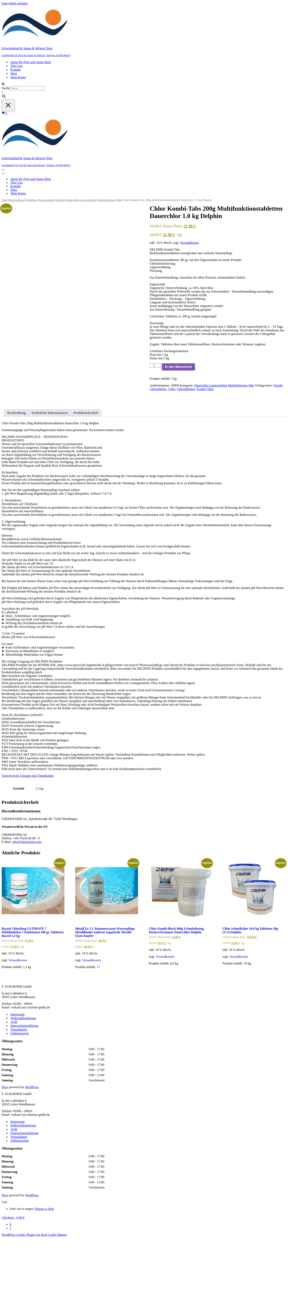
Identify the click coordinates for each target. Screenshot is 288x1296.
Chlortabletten (186, 389)
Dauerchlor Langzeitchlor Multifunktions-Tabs (94, 200)
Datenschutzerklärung (24, 1083)
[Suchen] (3, 84)
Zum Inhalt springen (15, 3)
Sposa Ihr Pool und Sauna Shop (30, 62)
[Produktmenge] (155, 365)
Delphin (60, 200)
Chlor (171, 389)
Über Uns (16, 66)
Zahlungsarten (19, 1091)
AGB (13, 1079)
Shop (13, 73)
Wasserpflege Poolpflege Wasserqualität (31, 200)
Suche (5, 88)
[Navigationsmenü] (3, 169)
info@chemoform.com (27, 899)
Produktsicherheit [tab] (85, 470)
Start (4, 200)
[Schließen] (8, 105)
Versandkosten (189, 242)
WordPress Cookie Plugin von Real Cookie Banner (34, 1292)
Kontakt (15, 69)
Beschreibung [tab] (16, 470)
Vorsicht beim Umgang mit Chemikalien (27, 833)
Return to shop (44, 1266)
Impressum (17, 1072)
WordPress (32, 1144)
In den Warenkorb (178, 367)
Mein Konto (18, 77)
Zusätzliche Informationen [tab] (49, 470)
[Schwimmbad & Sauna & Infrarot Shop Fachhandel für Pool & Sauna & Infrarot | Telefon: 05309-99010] (144, 31)
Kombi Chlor (205, 389)
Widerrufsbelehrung (23, 1076)
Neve (5, 1144)
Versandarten (18, 1087)
